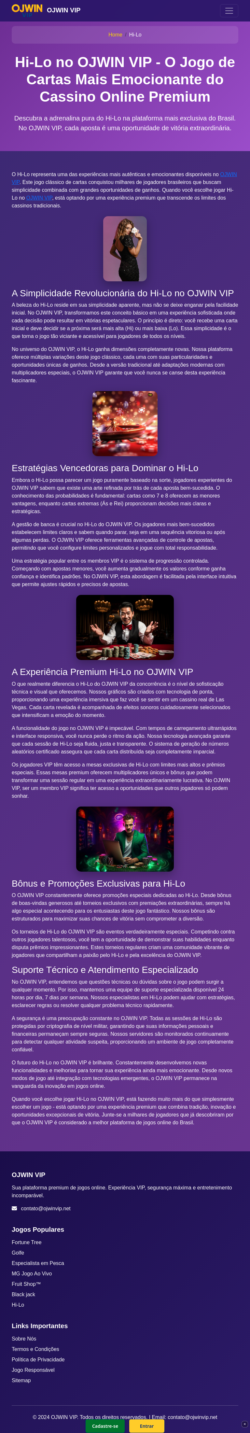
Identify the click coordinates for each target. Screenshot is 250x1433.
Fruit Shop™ (26, 1284)
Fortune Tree (27, 1242)
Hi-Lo (18, 1305)
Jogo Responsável (33, 1370)
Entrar (147, 1426)
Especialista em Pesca (38, 1263)
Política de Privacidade (38, 1359)
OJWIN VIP (39, 198)
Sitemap (21, 1380)
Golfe (18, 1253)
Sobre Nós (24, 1339)
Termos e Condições (35, 1349)
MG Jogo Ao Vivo (32, 1273)
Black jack (23, 1294)
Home (115, 34)
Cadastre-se (105, 1426)
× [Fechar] (244, 1424)
